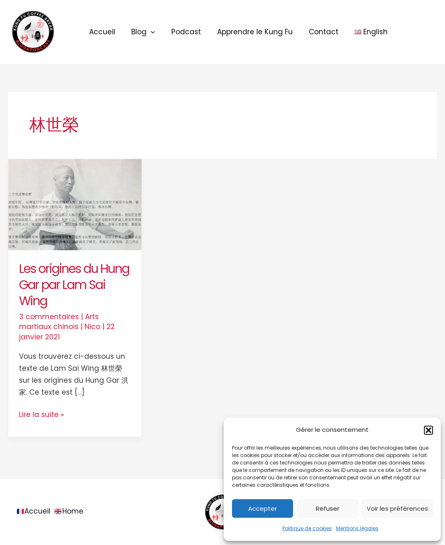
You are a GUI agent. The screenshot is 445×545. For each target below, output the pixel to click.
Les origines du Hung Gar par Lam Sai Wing (74, 285)
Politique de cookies (307, 528)
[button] (428, 430)
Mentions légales (357, 528)
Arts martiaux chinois (59, 322)
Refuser (327, 508)
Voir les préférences (397, 508)
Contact (314, 32)
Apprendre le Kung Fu (247, 32)
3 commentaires (49, 317)
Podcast (181, 32)
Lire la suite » (41, 414)
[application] (148, 31)
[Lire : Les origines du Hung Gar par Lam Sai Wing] (75, 204)
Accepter (262, 508)
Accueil (101, 32)
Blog (140, 31)
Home (71, 512)
